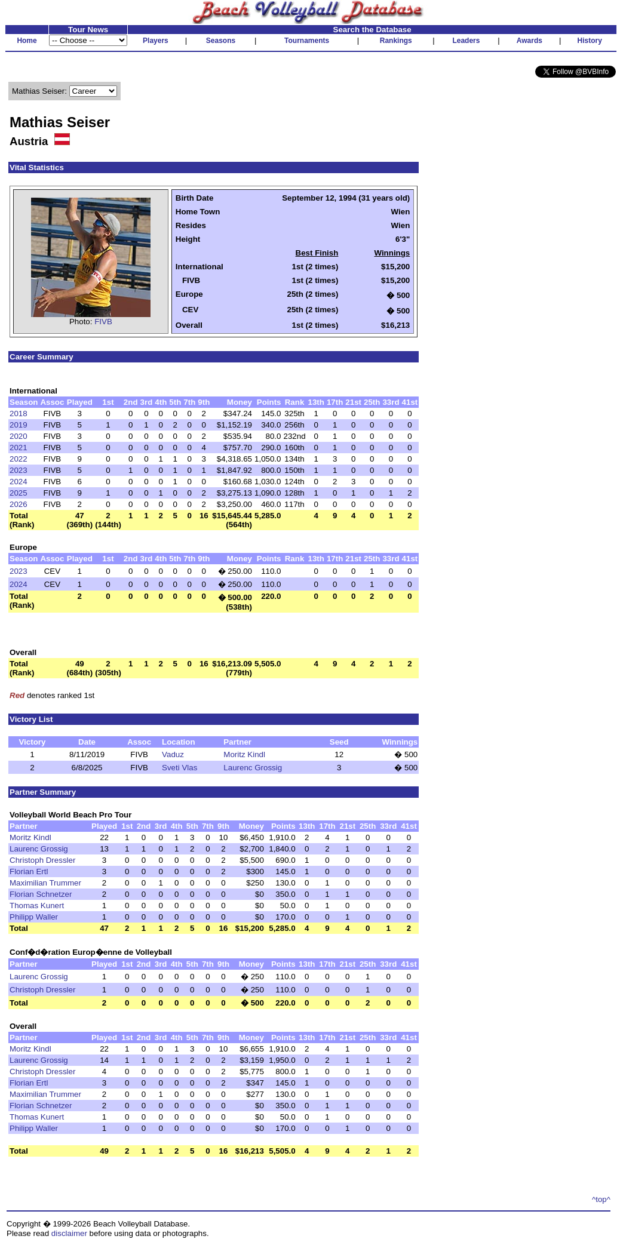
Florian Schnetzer (41, 894)
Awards (529, 40)
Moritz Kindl (244, 754)
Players (155, 40)
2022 (18, 458)
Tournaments (306, 40)
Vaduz (173, 754)
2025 (18, 492)
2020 (18, 436)
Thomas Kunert (37, 905)
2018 (18, 413)
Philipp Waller (34, 916)
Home (26, 40)
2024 (18, 481)
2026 (18, 504)
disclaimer (69, 1233)
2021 (18, 447)
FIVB (103, 321)
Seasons (220, 40)
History (590, 40)
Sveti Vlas (179, 767)
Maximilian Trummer (45, 882)
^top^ (601, 1199)
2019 (18, 424)
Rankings (396, 40)
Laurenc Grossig (252, 767)
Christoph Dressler (42, 860)
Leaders (466, 40)
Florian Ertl (29, 871)
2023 (18, 470)
